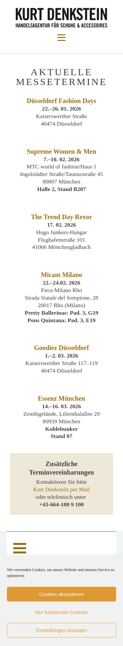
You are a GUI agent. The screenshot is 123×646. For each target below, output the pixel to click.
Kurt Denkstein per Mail (61, 489)
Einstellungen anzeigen (61, 630)
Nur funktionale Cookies (61, 612)
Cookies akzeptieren (61, 594)
